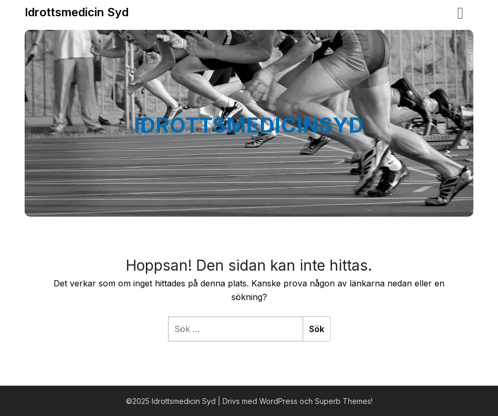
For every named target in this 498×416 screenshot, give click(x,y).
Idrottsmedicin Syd (77, 12)
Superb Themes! (344, 401)
